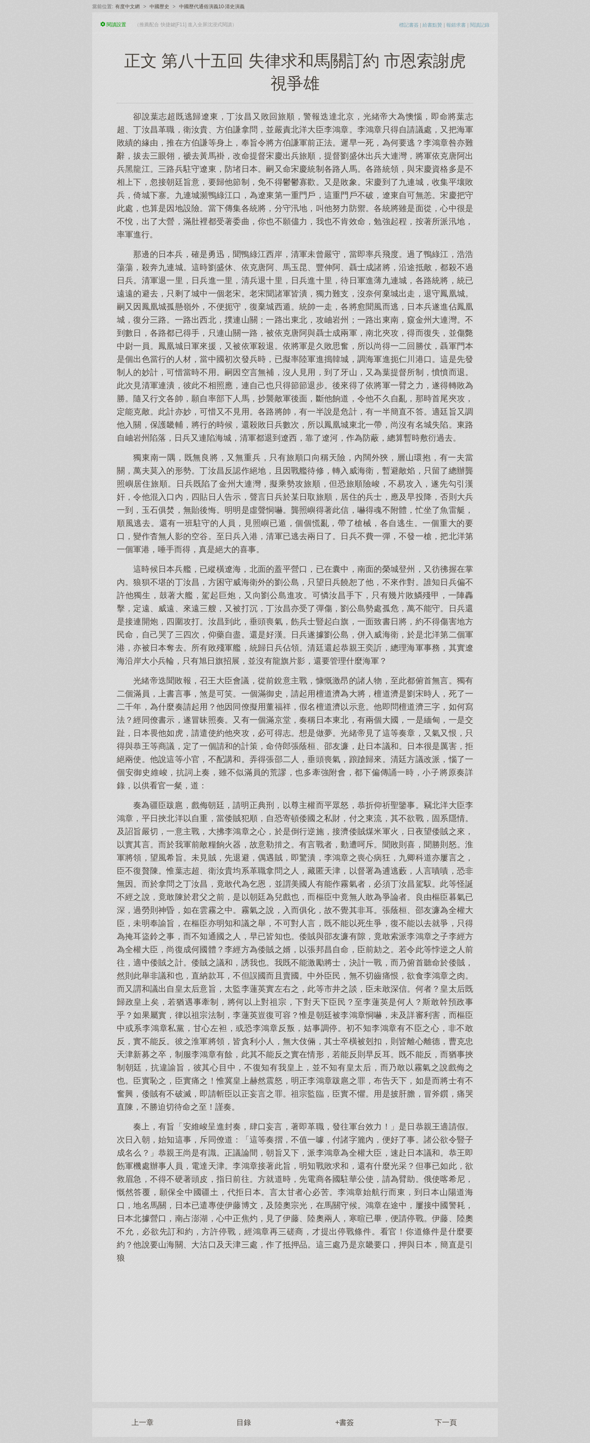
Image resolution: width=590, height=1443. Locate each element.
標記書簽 (409, 25)
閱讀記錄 (480, 25)
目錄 (243, 1422)
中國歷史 (159, 6)
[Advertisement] (295, 1328)
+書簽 (344, 1422)
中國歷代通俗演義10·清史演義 (212, 6)
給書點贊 (432, 25)
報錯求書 (456, 25)
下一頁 (446, 1422)
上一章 (143, 1422)
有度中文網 (127, 6)
